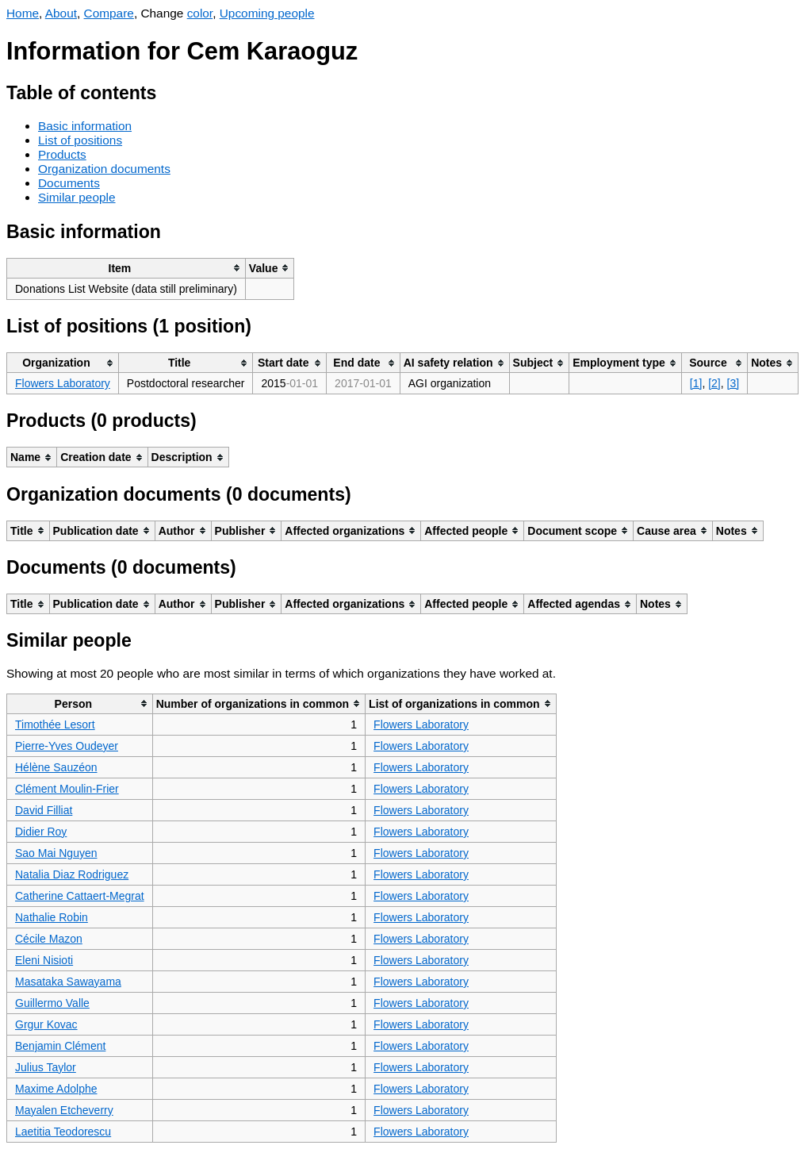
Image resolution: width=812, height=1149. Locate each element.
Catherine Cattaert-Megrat (79, 896)
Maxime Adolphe (56, 1088)
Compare (109, 13)
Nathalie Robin (51, 917)
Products (62, 154)
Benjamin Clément (60, 1045)
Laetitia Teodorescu (63, 1131)
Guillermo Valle (52, 1003)
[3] (733, 383)
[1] (696, 383)
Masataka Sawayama (68, 981)
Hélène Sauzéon (56, 767)
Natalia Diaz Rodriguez (71, 874)
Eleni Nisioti (44, 960)
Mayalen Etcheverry (64, 1110)
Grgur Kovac (46, 1024)
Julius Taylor (45, 1067)
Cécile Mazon (48, 938)
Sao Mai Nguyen (56, 853)
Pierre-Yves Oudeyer (66, 746)
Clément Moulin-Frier (67, 788)
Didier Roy (41, 831)
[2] (714, 383)
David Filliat (43, 810)
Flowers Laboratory (62, 383)
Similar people (77, 197)
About (61, 13)
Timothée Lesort (55, 724)
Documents (69, 183)
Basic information (85, 126)
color (200, 13)
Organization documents (104, 168)
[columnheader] (126, 268)
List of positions (80, 140)
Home (22, 13)
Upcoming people (267, 13)
